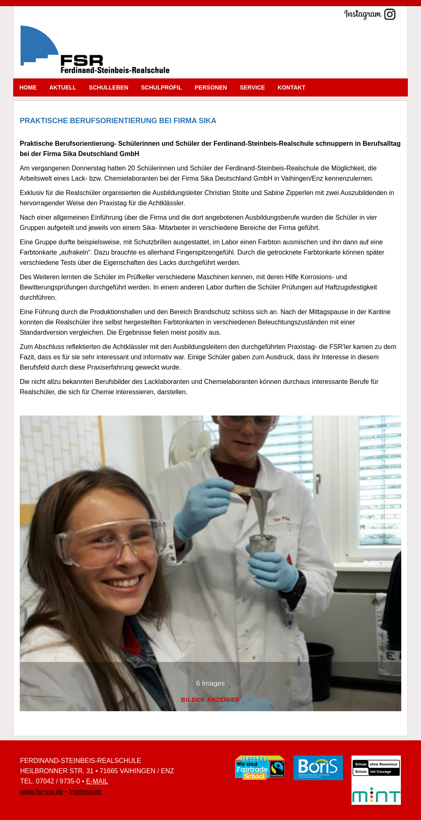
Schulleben (108, 87)
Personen (211, 87)
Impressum (85, 791)
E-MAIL (97, 781)
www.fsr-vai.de (41, 791)
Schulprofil (161, 87)
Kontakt (291, 87)
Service (252, 87)
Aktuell (62, 87)
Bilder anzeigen (210, 700)
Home (28, 87)
